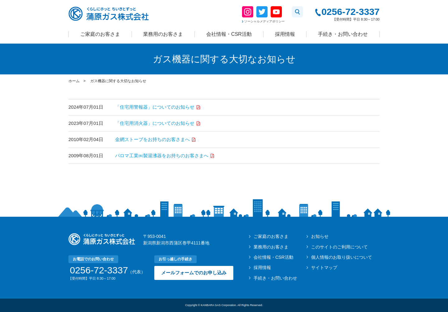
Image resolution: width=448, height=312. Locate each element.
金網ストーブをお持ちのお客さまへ (153, 139)
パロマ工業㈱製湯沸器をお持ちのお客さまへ (162, 155)
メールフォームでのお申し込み (193, 272)
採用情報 (285, 34)
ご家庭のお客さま (100, 34)
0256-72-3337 (350, 12)
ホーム (74, 81)
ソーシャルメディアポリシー (264, 21)
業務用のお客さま (163, 34)
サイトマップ (324, 267)
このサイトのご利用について (339, 246)
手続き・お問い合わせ (343, 34)
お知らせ (320, 236)
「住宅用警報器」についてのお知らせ (155, 107)
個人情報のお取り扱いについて (341, 257)
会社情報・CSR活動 (229, 34)
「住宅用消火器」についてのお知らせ (155, 123)
